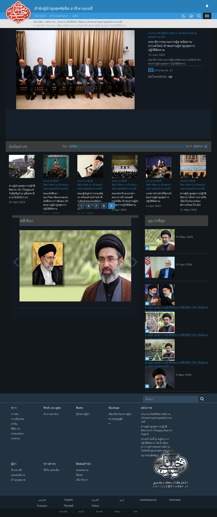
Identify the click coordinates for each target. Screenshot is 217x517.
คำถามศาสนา (59, 16)
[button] (207, 16)
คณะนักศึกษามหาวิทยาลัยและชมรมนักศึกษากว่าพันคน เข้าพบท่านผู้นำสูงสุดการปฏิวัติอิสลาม (56, 201)
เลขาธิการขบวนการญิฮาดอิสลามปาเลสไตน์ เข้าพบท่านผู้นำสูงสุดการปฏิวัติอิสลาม (171, 46)
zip (169, 76)
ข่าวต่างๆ (49, 463)
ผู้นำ (14, 463)
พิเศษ (79, 407)
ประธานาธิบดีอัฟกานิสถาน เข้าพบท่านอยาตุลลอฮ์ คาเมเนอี (89, 21)
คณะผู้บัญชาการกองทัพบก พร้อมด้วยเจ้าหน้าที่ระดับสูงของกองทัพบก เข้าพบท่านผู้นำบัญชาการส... (90, 201)
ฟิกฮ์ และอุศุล (52, 407)
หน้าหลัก (40, 16)
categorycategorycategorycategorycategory (128, 146)
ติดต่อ (117, 511)
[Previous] (81, 206)
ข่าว (14, 407)
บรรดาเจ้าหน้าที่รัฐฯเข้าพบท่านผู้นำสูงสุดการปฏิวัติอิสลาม (159, 197)
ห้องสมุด (113, 407)
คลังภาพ (50, 21)
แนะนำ (81, 511)
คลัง (75, 16)
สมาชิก (99, 511)
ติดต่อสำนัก (83, 463)
